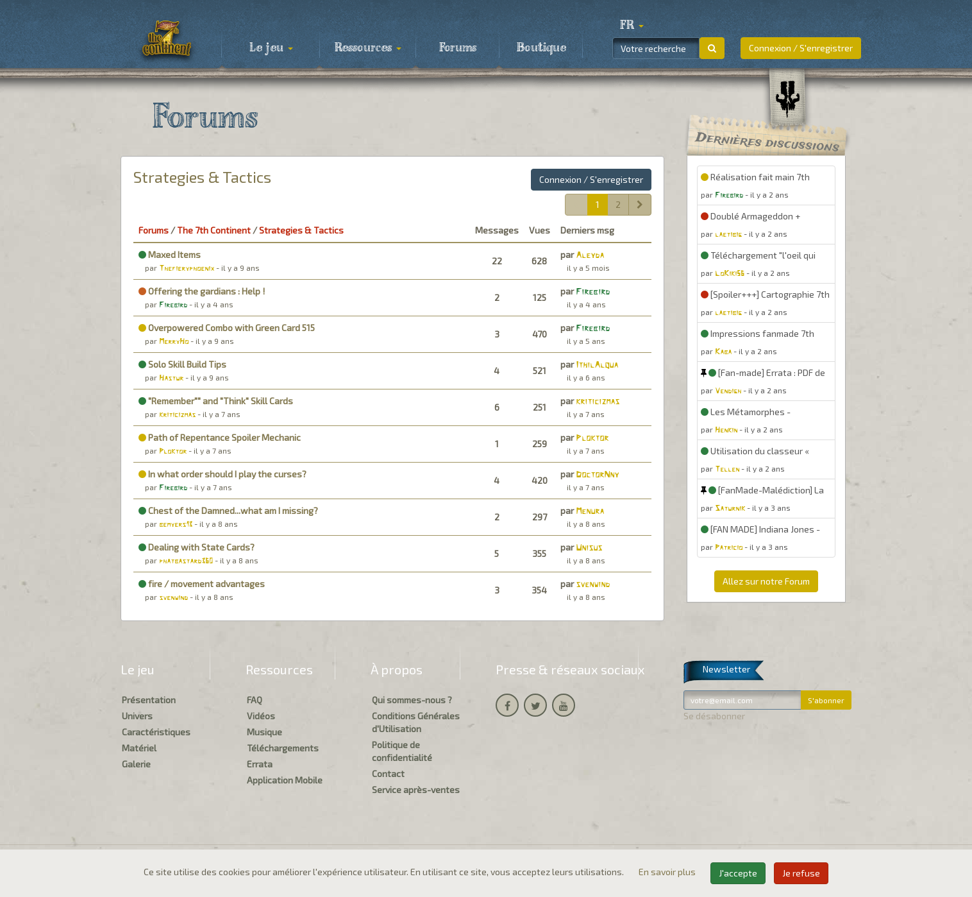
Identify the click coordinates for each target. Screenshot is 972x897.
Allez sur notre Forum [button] (766, 581)
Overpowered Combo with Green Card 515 (226, 327)
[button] (631, 26)
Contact (388, 773)
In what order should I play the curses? (222, 473)
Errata (259, 763)
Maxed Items (169, 254)
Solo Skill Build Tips (182, 364)
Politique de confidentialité (402, 751)
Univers (137, 715)
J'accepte (738, 872)
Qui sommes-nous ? (412, 699)
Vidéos (261, 715)
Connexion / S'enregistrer (801, 47)
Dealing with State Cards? (196, 547)
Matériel (139, 747)
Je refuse (801, 872)
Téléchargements (283, 747)
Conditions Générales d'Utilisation (416, 722)
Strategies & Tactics (202, 176)
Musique (264, 731)
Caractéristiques (156, 731)
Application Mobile (285, 779)
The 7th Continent (214, 230)
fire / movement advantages (201, 583)
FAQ (254, 699)
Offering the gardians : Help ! (201, 291)
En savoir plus (668, 871)
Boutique (541, 48)
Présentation (149, 699)
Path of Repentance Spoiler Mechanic (219, 437)
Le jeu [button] (271, 48)
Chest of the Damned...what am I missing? (228, 510)
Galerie (136, 763)
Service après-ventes (416, 789)
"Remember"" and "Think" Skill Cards (215, 400)
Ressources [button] (368, 48)
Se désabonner (714, 715)
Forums (457, 48)
